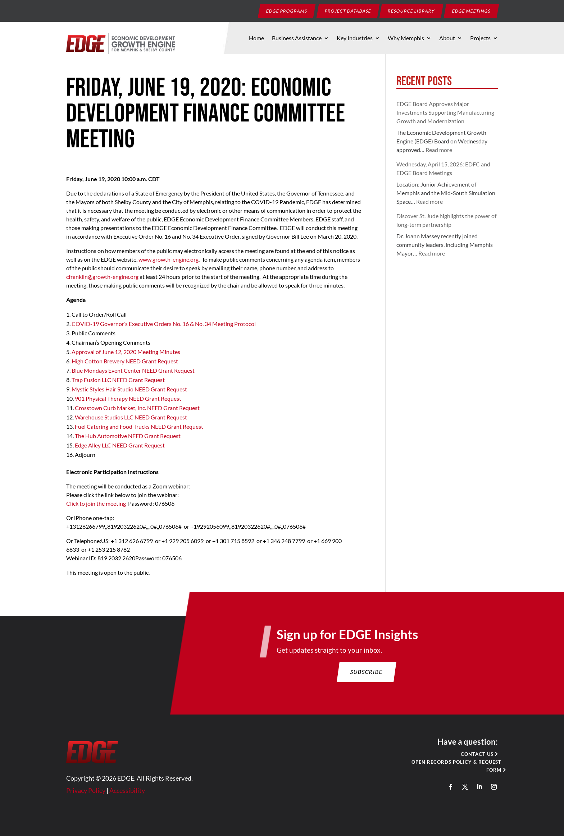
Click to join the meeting (96, 503)
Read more (439, 149)
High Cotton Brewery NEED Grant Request (125, 361)
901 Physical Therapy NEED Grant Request (128, 398)
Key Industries (355, 38)
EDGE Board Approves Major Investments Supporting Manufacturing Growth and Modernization (445, 112)
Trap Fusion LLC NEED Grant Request (118, 379)
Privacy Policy (95, 793)
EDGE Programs (287, 10)
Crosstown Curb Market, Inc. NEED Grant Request (137, 407)
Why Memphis (406, 38)
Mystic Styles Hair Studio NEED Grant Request (129, 389)
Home (256, 38)
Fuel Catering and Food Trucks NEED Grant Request (139, 426)
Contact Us (466, 758)
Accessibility (135, 793)
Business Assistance (297, 38)
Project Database (348, 10)
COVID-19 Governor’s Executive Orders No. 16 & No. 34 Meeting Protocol (164, 323)
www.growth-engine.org (168, 259)
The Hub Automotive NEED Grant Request (128, 435)
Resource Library (411, 10)
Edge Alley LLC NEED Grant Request (120, 445)
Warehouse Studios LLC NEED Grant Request (131, 417)
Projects (480, 38)
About (447, 38)
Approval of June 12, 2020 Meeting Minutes (126, 351)
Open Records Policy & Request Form (447, 769)
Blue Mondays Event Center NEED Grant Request (133, 370)
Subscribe (362, 680)
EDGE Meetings (471, 10)
